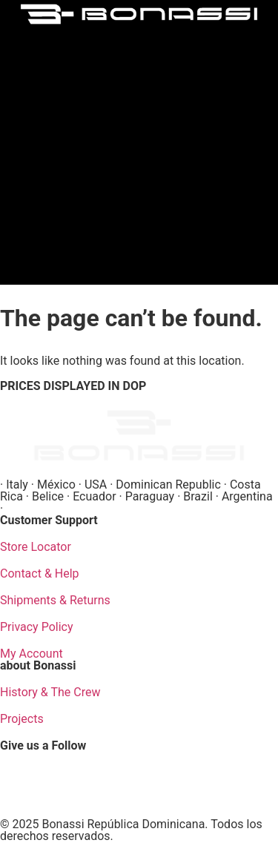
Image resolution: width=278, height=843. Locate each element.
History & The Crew (50, 692)
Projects (22, 719)
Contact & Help (39, 573)
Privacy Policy (36, 627)
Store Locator (35, 547)
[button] (139, 152)
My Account (31, 654)
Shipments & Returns (55, 600)
